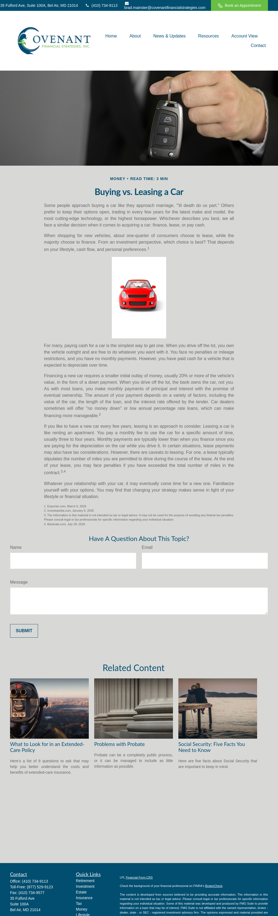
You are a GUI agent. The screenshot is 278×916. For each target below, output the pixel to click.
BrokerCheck (214, 885)
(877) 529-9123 (40, 887)
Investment (85, 886)
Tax (79, 903)
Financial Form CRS (139, 877)
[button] (111, 36)
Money (81, 909)
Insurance (84, 898)
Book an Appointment (239, 5)
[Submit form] (24, 631)
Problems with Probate (119, 744)
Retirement (85, 881)
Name (16, 547)
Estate (81, 892)
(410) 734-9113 (101, 5)
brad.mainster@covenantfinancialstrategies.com (165, 5)
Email (147, 547)
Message (19, 582)
